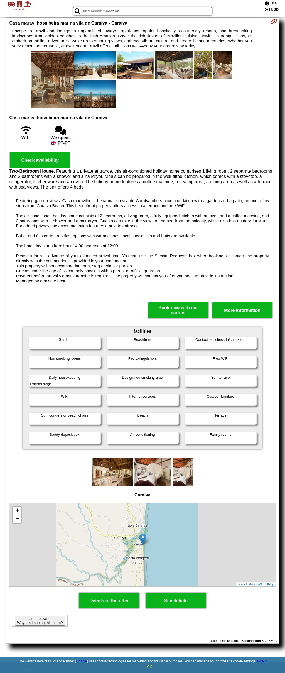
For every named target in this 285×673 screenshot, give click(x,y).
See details (176, 600)
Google (81, 661)
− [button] (17, 519)
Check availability (39, 160)
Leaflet (242, 584)
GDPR (262, 661)
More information (242, 310)
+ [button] (17, 511)
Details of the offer (109, 600)
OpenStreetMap (263, 584)
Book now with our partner (178, 310)
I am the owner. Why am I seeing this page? (40, 620)
